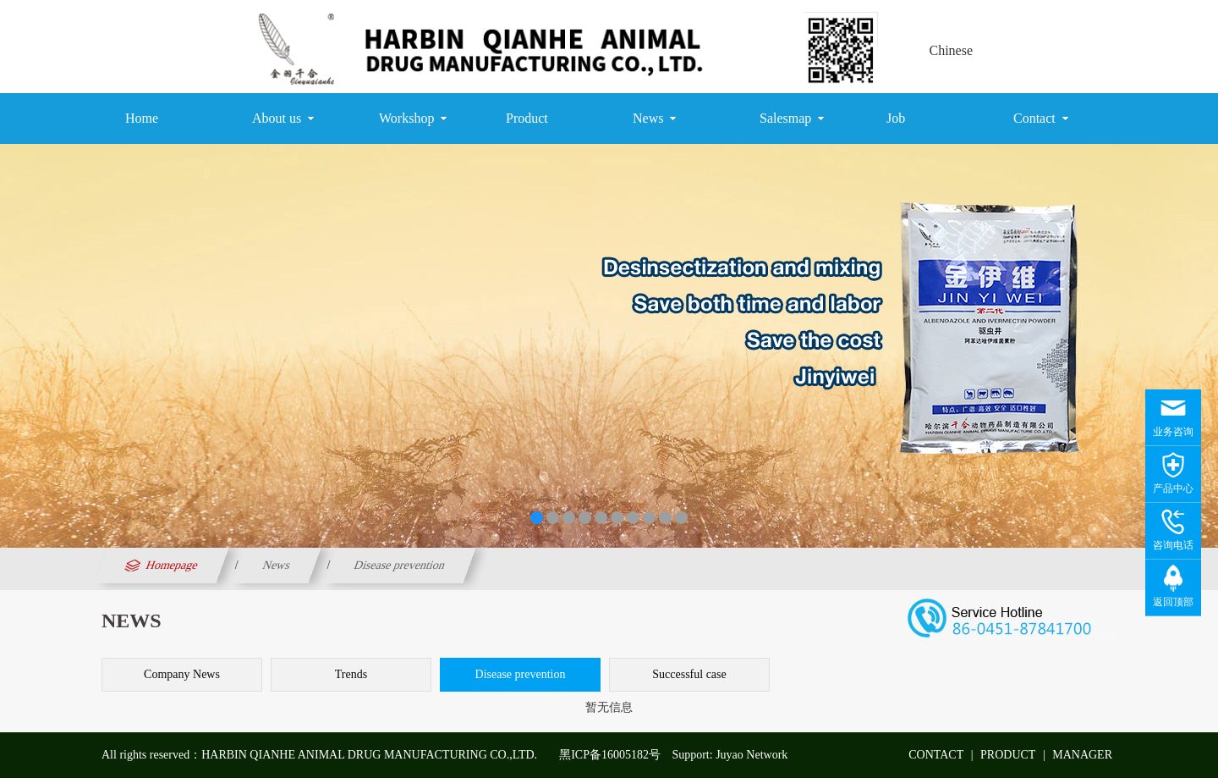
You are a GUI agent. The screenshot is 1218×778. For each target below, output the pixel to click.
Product (527, 118)
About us (283, 118)
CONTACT (935, 754)
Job (895, 118)
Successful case (689, 674)
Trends (351, 674)
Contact (1040, 118)
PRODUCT (1007, 754)
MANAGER (1082, 754)
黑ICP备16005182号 (610, 754)
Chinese (951, 50)
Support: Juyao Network (729, 754)
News (654, 118)
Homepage (159, 565)
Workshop (413, 118)
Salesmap (792, 118)
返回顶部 (1173, 602)
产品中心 (1173, 488)
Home (141, 118)
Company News (182, 674)
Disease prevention (400, 565)
